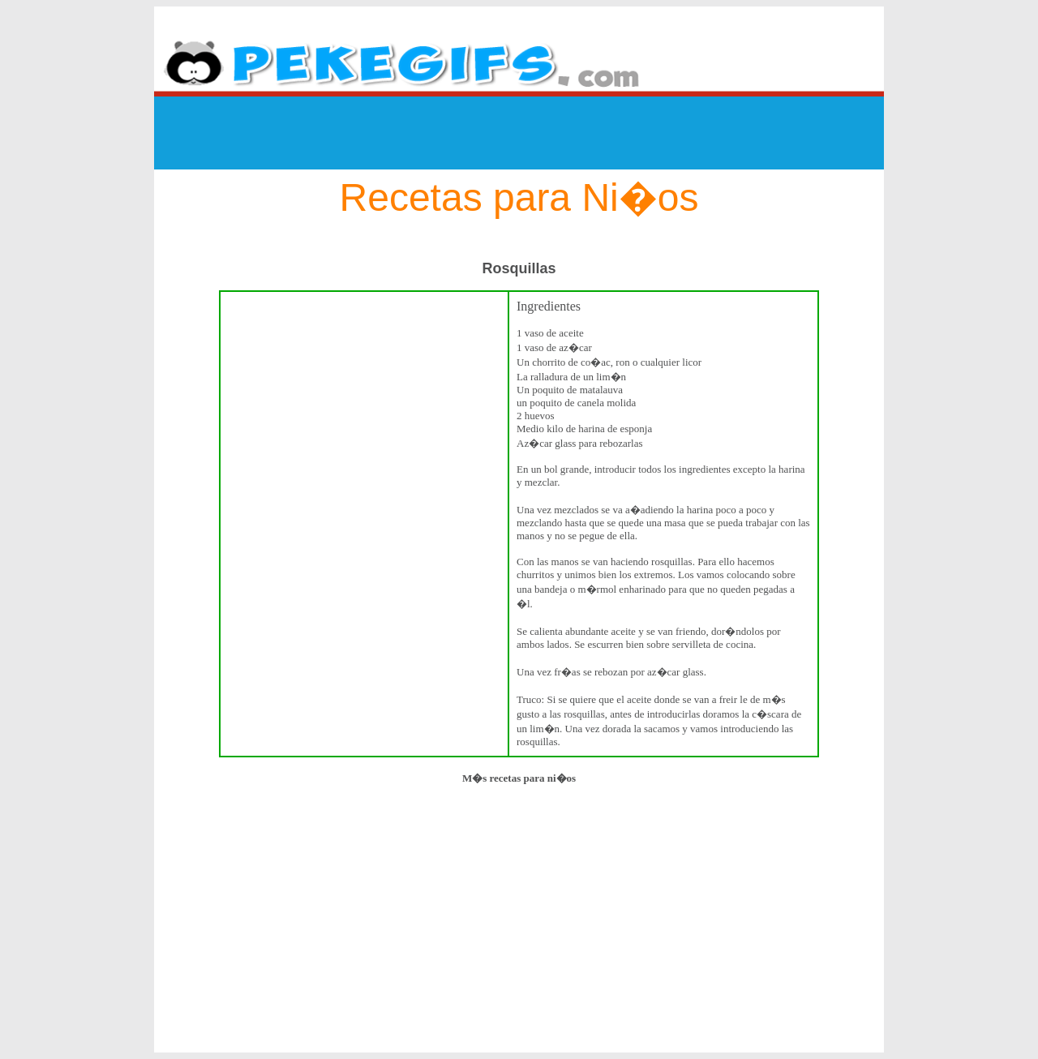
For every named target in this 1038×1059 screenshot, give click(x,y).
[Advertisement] (519, 132)
